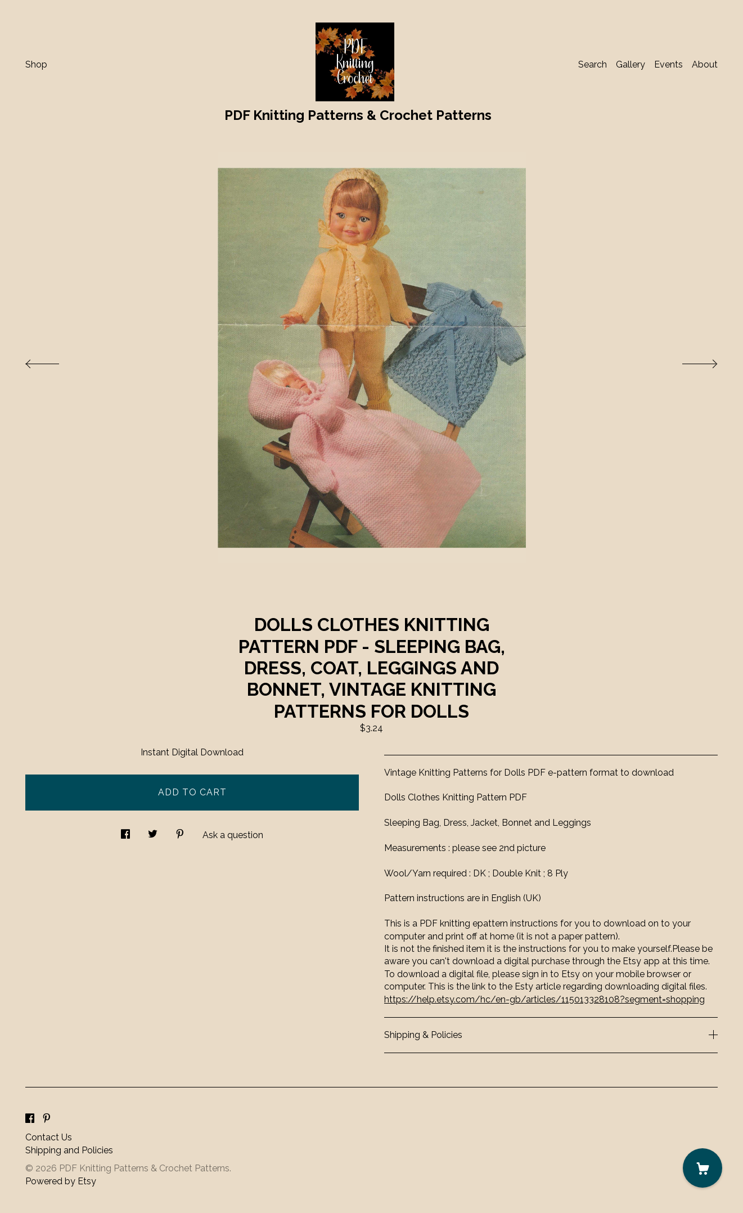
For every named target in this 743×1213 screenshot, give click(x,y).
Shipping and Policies (69, 1150)
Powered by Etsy (60, 1181)
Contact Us (48, 1137)
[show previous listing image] (53, 361)
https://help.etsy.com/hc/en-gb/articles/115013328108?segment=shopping (544, 999)
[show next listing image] (689, 361)
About (705, 64)
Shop (36, 64)
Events (668, 64)
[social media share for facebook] (125, 831)
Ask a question (232, 835)
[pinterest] (46, 1118)
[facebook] (29, 1118)
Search (592, 64)
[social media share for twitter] (152, 831)
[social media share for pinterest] (179, 831)
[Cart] (702, 1168)
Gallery (630, 64)
